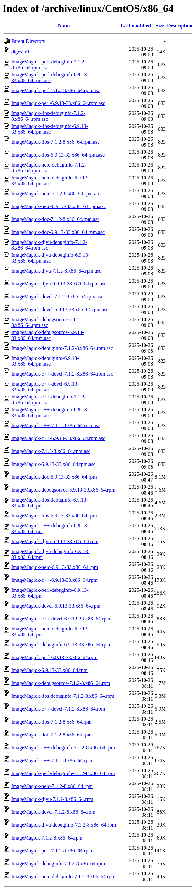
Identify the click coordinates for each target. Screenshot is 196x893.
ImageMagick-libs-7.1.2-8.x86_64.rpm (51, 722)
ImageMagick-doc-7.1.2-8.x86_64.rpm (51, 734)
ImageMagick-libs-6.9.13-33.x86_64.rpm (54, 515)
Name (64, 25)
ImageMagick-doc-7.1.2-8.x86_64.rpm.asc (55, 219)
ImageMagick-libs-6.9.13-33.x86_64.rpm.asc (58, 155)
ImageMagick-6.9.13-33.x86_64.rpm (49, 670)
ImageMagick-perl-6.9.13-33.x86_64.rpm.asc (58, 103)
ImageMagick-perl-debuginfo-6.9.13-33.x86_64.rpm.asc (50, 77)
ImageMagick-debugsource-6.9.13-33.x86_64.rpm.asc (47, 335)
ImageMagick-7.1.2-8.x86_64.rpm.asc (50, 451)
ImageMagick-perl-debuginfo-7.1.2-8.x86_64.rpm (63, 773)
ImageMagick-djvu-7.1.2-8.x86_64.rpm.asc (56, 271)
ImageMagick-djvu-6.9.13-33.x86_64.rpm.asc (58, 283)
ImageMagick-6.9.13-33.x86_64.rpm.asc (53, 464)
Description (179, 25)
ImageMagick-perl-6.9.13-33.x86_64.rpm (54, 657)
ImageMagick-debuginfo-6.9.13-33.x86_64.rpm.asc (45, 361)
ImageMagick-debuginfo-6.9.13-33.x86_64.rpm (60, 644)
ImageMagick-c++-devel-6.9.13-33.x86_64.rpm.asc (45, 386)
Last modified (136, 25)
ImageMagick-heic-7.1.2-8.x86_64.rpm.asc (56, 193)
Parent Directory (28, 41)
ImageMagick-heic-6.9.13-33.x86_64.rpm (54, 567)
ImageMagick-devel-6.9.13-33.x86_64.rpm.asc (59, 309)
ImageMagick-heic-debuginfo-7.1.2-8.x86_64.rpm (63, 876)
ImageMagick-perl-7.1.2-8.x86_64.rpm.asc (55, 90)
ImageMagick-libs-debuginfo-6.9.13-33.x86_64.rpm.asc (49, 129)
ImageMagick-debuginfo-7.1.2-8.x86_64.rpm (58, 863)
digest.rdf (21, 51)
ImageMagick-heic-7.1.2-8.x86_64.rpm (52, 786)
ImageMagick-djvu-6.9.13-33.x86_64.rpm (54, 541)
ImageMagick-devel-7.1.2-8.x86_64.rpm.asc (57, 296)
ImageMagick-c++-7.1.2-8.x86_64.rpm (51, 760)
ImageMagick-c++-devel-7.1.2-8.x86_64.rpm (58, 709)
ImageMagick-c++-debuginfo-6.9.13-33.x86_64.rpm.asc (50, 412)
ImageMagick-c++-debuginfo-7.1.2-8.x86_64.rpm (63, 747)
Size (159, 25)
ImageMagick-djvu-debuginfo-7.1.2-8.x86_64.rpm (63, 825)
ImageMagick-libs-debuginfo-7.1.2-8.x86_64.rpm (62, 696)
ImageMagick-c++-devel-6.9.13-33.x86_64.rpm (60, 618)
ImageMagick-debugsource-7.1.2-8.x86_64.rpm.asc (46, 322)
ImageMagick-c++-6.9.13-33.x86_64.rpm (54, 580)
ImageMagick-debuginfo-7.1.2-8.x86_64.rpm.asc (62, 348)
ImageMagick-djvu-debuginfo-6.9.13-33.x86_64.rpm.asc (50, 258)
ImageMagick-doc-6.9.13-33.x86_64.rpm (54, 477)
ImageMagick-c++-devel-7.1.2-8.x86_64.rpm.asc (62, 374)
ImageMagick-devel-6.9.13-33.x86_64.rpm (55, 606)
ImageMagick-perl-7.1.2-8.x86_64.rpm (51, 850)
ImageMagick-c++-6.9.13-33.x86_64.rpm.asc (58, 438)
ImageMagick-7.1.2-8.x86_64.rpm (46, 837)
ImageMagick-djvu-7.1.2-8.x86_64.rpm (52, 799)
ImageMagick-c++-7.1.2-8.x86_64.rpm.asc (55, 425)
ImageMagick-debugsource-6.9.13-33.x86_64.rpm (63, 490)
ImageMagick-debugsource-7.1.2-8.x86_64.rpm (60, 683)
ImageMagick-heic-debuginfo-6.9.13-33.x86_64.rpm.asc (50, 180)
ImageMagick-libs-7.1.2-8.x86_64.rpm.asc (55, 142)
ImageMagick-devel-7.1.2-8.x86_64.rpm (53, 812)
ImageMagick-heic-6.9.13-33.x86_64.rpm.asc (58, 206)
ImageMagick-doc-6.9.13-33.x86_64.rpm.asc (58, 232)
